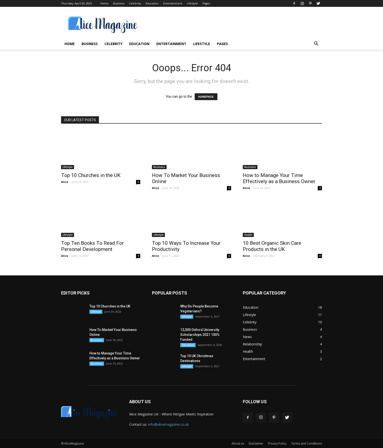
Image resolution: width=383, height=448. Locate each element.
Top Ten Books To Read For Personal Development (92, 246)
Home (104, 3)
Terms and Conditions (306, 443)
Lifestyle (192, 3)
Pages (206, 3)
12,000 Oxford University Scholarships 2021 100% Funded (200, 335)
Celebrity (135, 3)
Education (152, 3)
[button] (316, 44)
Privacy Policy (277, 443)
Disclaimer (256, 443)
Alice (64, 182)
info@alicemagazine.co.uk (168, 424)
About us (238, 443)
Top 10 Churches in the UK (90, 175)
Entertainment (172, 3)
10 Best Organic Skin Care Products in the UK (272, 246)
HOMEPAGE (206, 96)
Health (248, 234)
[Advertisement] (233, 25)
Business (118, 3)
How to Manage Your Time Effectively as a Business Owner (279, 178)
